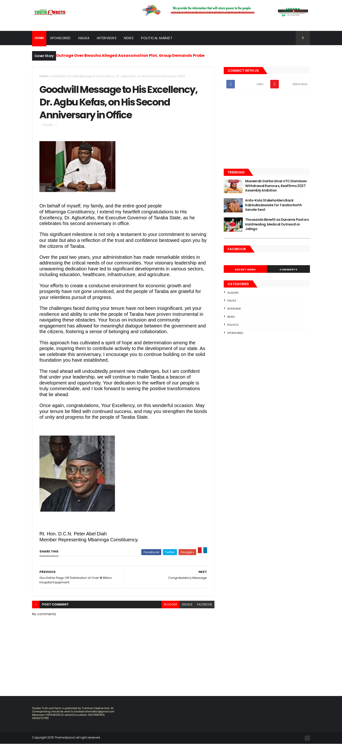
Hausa (84, 38)
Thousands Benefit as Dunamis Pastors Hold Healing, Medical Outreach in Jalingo (277, 224)
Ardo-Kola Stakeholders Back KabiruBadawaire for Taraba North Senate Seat (273, 205)
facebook (204, 604)
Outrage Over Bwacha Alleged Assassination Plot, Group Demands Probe (130, 55)
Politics (233, 325)
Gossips (233, 293)
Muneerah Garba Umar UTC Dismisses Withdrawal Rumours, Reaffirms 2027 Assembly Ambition (276, 186)
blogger (170, 604)
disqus (187, 604)
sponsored (235, 333)
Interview (234, 309)
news (231, 317)
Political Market (156, 38)
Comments (288, 269)
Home (43, 76)
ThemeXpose (64, 737)
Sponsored (60, 38)
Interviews (106, 38)
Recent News (245, 269)
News (128, 38)
